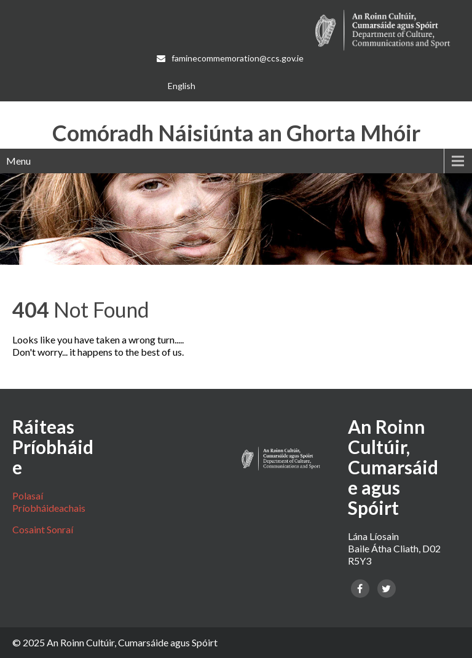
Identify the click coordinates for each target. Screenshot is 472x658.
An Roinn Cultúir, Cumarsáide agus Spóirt (132, 642)
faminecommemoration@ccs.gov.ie (231, 58)
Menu (18, 160)
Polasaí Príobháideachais (48, 502)
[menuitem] (182, 86)
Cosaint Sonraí (42, 529)
